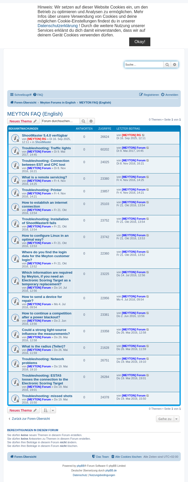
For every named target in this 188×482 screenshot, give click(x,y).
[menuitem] (38, 95)
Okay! (139, 41)
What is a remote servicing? (44, 177)
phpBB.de (111, 470)
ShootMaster (43, 142)
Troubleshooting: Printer (42, 190)
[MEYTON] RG (36, 138)
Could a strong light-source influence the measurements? (46, 332)
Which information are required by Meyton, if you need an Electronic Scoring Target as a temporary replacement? (47, 278)
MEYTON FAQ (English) (35, 114)
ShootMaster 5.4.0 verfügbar (45, 135)
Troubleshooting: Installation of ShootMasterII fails (45, 221)
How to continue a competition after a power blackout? (46, 315)
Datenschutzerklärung (58, 25)
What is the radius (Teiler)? (43, 346)
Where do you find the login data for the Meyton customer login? (46, 256)
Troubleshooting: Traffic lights (46, 148)
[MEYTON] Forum (39, 151)
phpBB (81, 465)
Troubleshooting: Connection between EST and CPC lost (45, 163)
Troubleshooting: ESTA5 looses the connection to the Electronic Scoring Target (45, 379)
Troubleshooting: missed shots (47, 396)
